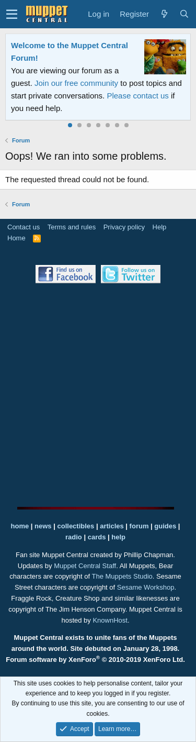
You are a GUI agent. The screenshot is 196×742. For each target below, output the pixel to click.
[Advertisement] (98, 395)
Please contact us (137, 95)
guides (165, 526)
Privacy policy (124, 227)
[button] (11, 14)
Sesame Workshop (146, 587)
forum (139, 526)
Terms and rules (72, 227)
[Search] (184, 14)
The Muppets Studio (122, 576)
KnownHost (110, 620)
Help (160, 227)
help (118, 537)
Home (16, 238)
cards (97, 537)
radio (73, 537)
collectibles (75, 526)
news (43, 526)
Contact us (23, 227)
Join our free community (76, 83)
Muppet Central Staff (85, 566)
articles (112, 526)
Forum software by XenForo (95, 659)
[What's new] (164, 14)
